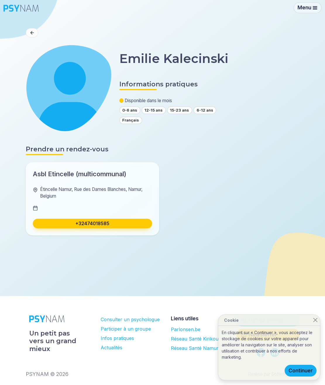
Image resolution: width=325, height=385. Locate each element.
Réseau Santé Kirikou (195, 339)
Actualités (111, 347)
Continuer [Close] (300, 370)
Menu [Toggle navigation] (308, 7)
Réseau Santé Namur (195, 348)
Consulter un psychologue (130, 319)
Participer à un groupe (126, 329)
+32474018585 (92, 223)
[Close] (315, 320)
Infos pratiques (117, 338)
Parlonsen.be (185, 329)
